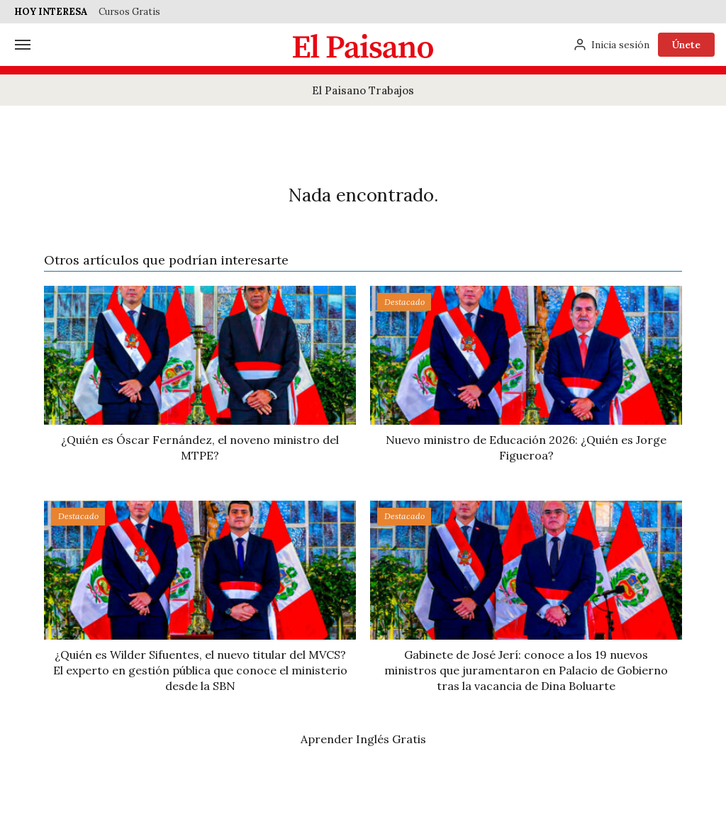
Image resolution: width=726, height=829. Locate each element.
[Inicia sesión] (611, 45)
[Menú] (22, 44)
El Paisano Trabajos (363, 90)
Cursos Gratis (129, 12)
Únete (686, 44)
